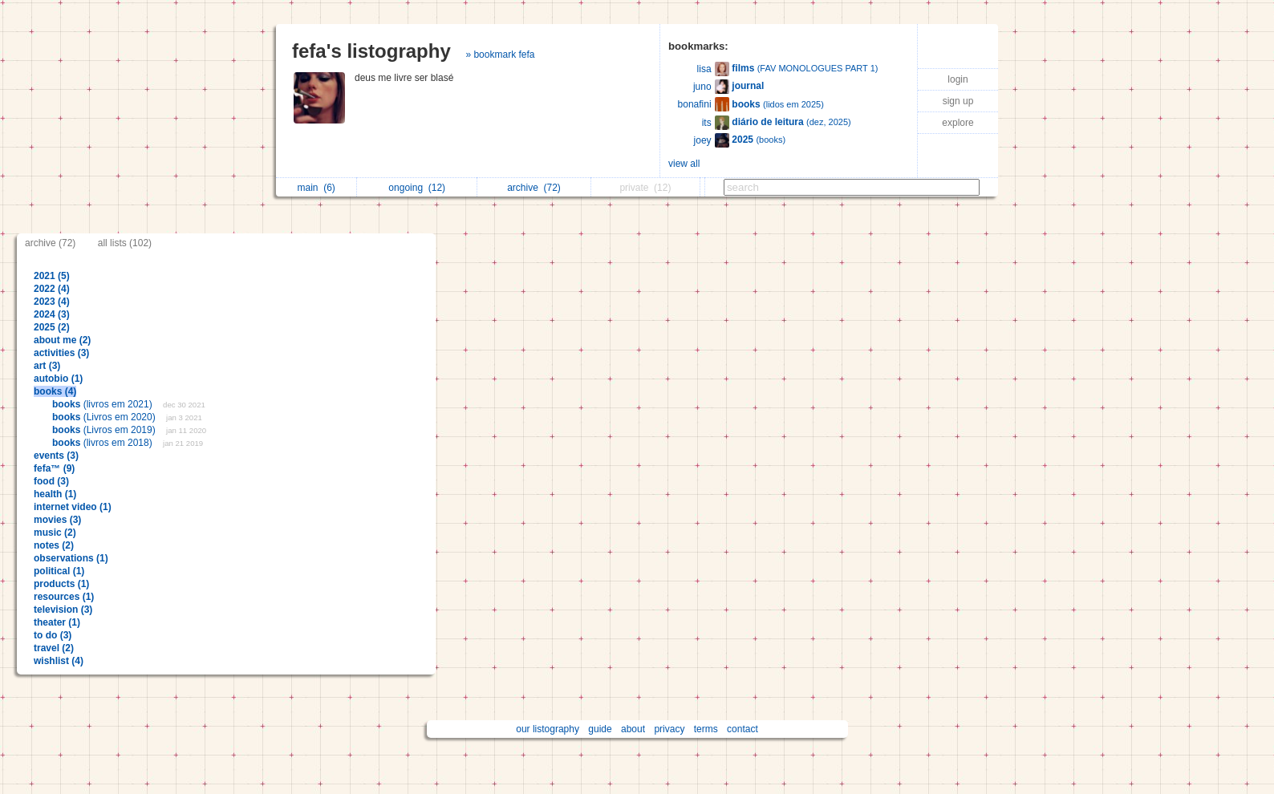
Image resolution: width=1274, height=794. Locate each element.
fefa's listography (371, 51)
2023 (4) (52, 301)
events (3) (56, 455)
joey (703, 140)
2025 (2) (52, 327)
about (633, 729)
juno (702, 86)
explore (957, 122)
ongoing (416, 187)
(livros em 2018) (103, 442)
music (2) (55, 532)
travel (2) (54, 648)
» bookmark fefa (499, 54)
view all (684, 163)
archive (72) (50, 243)
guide (599, 729)
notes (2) (54, 545)
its (707, 122)
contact (742, 729)
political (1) (59, 571)
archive (534, 187)
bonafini (695, 104)
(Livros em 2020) (105, 417)
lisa (704, 69)
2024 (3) (52, 314)
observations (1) (71, 558)
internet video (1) (73, 506)
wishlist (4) (58, 660)
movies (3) (57, 519)
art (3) (47, 365)
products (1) (61, 583)
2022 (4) (52, 288)
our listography (547, 729)
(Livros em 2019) (105, 429)
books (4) (55, 391)
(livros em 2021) (103, 404)
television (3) (63, 609)
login (957, 79)
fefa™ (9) (54, 468)
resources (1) (64, 596)
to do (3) (52, 635)
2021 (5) (52, 276)
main (316, 187)
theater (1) (57, 622)
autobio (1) (58, 378)
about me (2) (62, 340)
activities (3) (61, 353)
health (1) (55, 494)
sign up (958, 101)
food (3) (51, 481)
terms (706, 729)
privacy (669, 729)
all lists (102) (125, 243)
